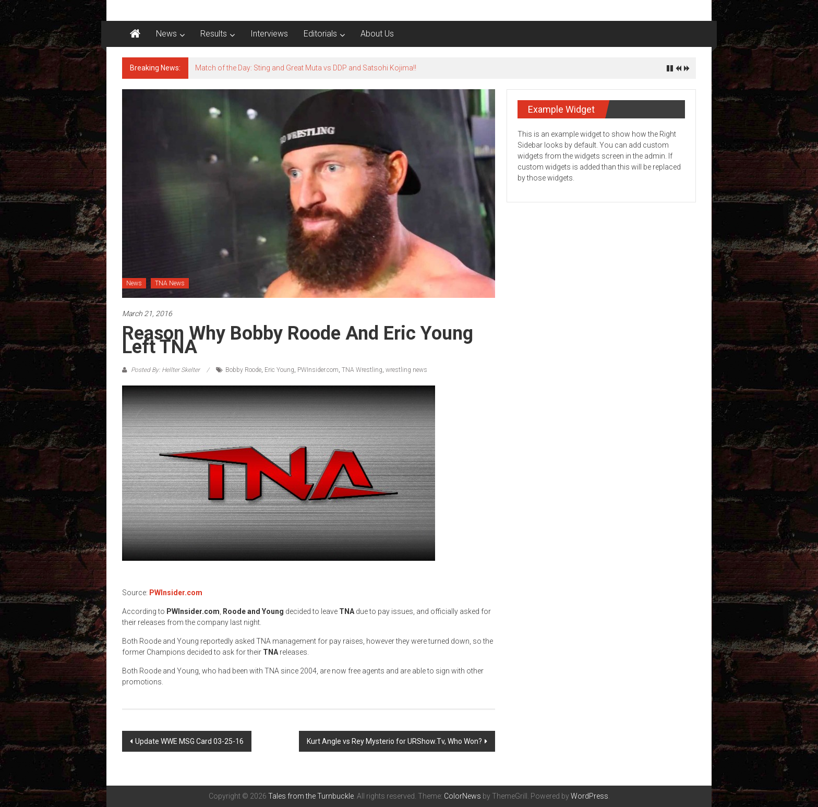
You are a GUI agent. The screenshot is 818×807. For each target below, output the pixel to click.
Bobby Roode (243, 370)
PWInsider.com (318, 370)
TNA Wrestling (362, 370)
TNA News (170, 283)
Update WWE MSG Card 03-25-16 (189, 741)
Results (213, 34)
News (166, 34)
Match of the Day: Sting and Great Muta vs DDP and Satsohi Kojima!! (305, 68)
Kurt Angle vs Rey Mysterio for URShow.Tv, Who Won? (394, 741)
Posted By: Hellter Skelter (165, 370)
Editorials (320, 34)
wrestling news (406, 370)
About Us (377, 34)
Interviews (269, 34)
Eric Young (279, 370)
